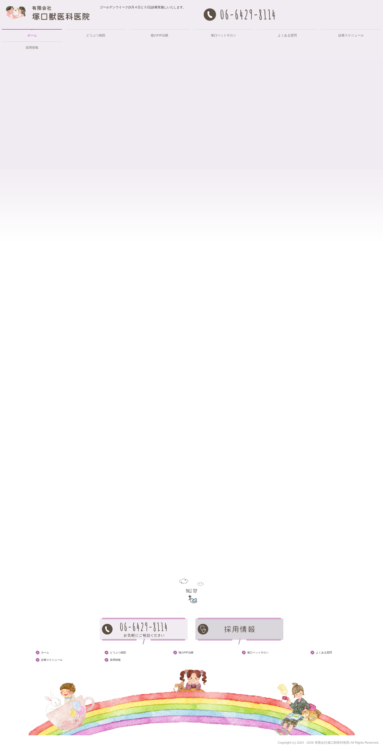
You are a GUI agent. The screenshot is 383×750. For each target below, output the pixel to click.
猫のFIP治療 (159, 35)
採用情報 (32, 47)
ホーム (32, 35)
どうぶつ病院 (95, 35)
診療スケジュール (351, 35)
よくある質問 (287, 35)
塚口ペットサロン (223, 35)
